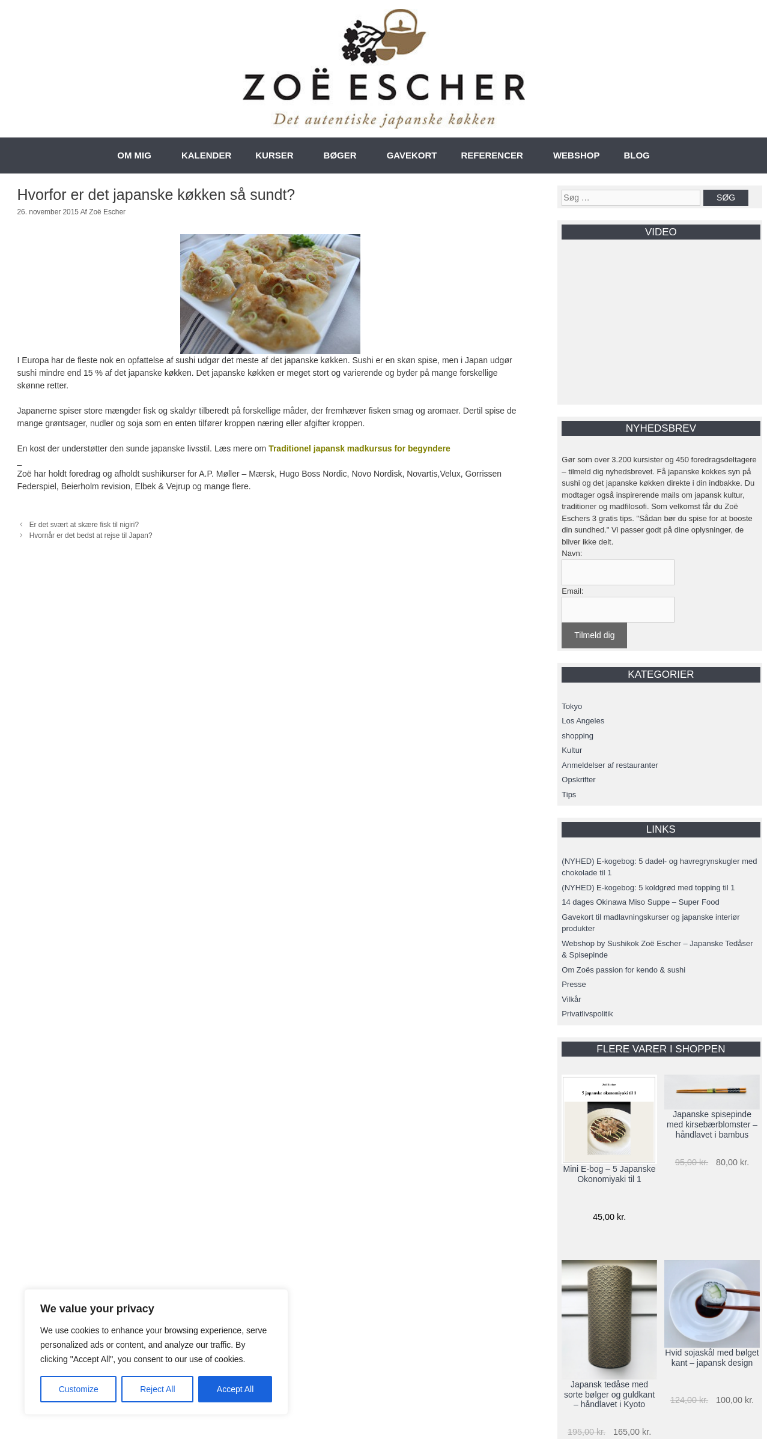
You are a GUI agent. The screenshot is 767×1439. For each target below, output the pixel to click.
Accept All (235, 1389)
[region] (156, 1352)
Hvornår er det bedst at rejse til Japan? (91, 535)
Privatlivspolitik (587, 1013)
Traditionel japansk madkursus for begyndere (359, 448)
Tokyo (572, 706)
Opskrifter (578, 779)
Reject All (157, 1389)
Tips (569, 794)
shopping (577, 735)
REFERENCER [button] (492, 155)
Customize (79, 1389)
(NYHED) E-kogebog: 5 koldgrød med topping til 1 (648, 887)
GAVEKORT (412, 155)
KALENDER (206, 155)
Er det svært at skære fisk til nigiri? (84, 524)
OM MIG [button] (134, 155)
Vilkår (571, 999)
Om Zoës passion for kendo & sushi (623, 969)
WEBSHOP (576, 155)
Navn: (572, 553)
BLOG (636, 155)
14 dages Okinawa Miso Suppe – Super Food (640, 902)
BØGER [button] (340, 155)
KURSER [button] (274, 155)
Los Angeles (583, 720)
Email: (572, 591)
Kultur (572, 750)
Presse (574, 984)
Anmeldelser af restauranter (610, 765)
